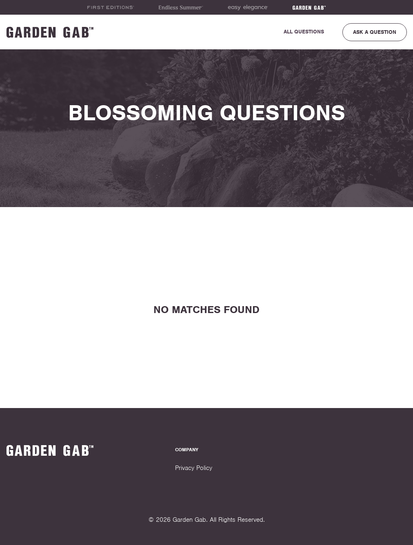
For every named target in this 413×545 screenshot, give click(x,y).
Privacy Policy (193, 468)
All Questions (304, 31)
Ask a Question (374, 32)
